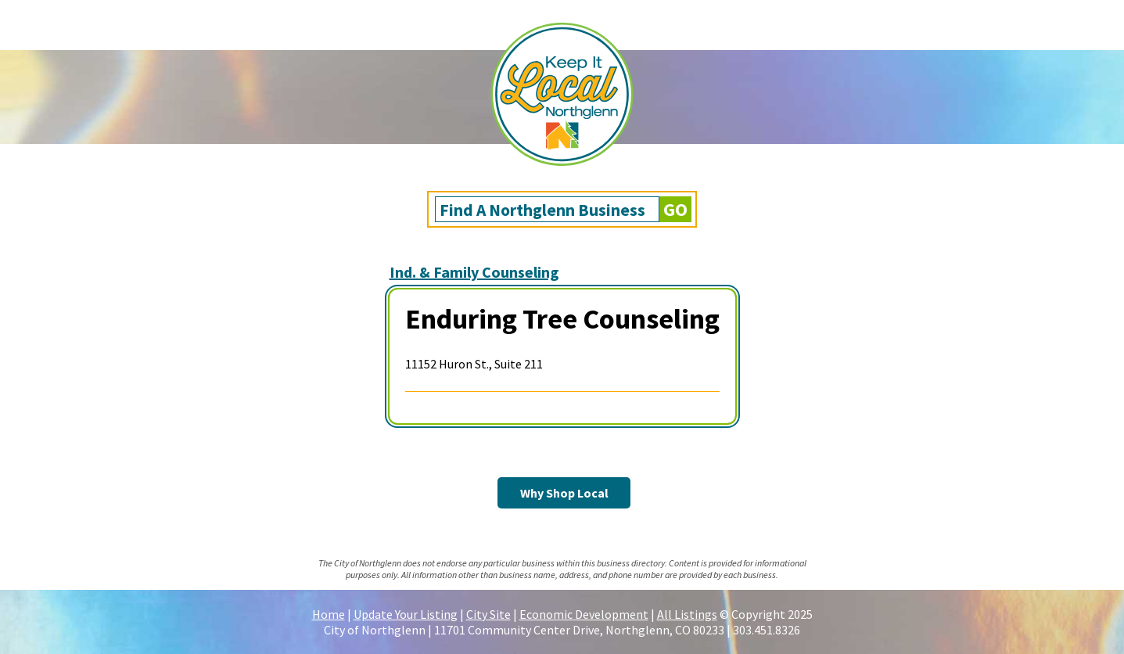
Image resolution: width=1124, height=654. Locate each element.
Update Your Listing (406, 614)
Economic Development (583, 614)
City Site (488, 614)
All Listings (687, 614)
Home (328, 614)
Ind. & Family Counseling (474, 272)
